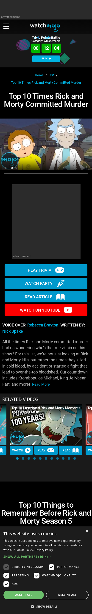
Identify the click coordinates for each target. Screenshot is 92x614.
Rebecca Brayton (42, 325)
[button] (17, 458)
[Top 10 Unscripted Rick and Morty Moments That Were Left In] (46, 424)
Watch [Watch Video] (21, 450)
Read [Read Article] (70, 451)
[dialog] (46, 570)
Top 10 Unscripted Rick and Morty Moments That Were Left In (45, 410)
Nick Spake (12, 331)
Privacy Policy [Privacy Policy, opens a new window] (44, 550)
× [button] (87, 531)
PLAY (46, 58)
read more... (42, 384)
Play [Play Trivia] (46, 450)
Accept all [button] (23, 595)
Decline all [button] (67, 595)
